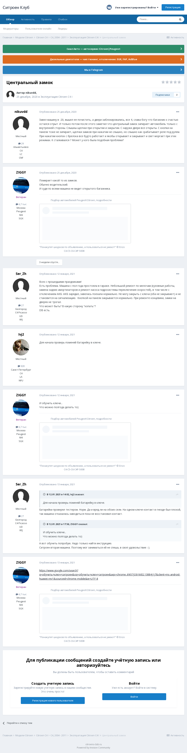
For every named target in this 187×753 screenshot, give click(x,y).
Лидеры (62, 28)
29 (21, 143)
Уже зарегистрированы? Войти (136, 7)
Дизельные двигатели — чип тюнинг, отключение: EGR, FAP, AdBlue (93, 59)
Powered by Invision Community (93, 747)
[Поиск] (156, 19)
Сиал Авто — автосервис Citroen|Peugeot (93, 48)
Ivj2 (21, 334)
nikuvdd (31, 92)
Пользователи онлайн (38, 28)
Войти (134, 696)
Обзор (10, 21)
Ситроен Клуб (16, 7)
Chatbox (62, 19)
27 (21, 305)
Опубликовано (57, 111)
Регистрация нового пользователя (52, 700)
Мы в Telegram (93, 69)
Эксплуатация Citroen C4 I (56, 96)
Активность (28, 19)
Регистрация (172, 7)
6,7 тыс (21, 204)
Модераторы (11, 28)
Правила (46, 19)
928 (21, 366)
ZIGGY (21, 172)
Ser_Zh (21, 273)
